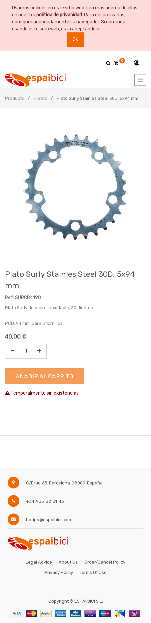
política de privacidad (59, 15)
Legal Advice (39, 562)
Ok (75, 39)
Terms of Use (93, 572)
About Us (68, 562)
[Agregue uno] (39, 351)
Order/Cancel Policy (104, 562)
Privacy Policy (58, 572)
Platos (40, 98)
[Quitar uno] (12, 351)
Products (14, 98)
